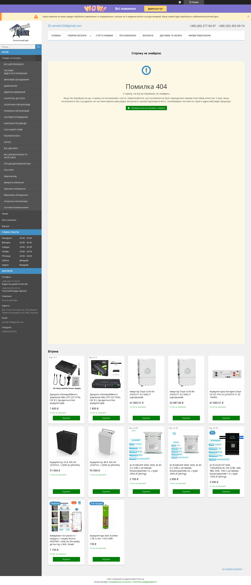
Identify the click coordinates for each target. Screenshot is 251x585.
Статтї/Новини (104, 35)
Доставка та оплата (171, 35)
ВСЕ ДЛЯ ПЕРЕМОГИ (14, 64)
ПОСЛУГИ (8, 169)
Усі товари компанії (232, 568)
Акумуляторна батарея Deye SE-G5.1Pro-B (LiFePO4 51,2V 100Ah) (225, 394)
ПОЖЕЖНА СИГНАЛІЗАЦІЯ (16, 110)
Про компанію (9, 219)
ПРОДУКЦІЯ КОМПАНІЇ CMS (17, 163)
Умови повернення (199, 35)
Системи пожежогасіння (16, 207)
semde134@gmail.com (13, 322)
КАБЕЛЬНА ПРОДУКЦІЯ (15, 123)
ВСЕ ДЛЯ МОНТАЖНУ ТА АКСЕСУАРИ (15, 156)
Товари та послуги (11, 58)
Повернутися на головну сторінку (148, 107)
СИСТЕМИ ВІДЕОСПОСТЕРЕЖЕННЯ (15, 72)
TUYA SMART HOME (13, 129)
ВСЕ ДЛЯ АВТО (11, 148)
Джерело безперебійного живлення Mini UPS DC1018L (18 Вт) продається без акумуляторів (65, 399)
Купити (66, 418)
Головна (56, 35)
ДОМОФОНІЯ (10, 85)
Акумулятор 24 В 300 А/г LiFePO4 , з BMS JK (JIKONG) (65, 463)
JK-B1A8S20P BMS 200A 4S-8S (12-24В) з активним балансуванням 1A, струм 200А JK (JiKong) (146, 469)
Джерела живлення (14, 182)
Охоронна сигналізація (15, 201)
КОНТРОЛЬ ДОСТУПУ (14, 98)
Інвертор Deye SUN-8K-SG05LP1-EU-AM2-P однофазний (182, 394)
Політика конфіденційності (145, 582)
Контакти (148, 35)
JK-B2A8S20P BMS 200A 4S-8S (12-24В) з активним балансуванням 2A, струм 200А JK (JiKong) (186, 469)
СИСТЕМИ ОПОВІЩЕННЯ (16, 117)
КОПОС (7, 142)
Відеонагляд (10, 176)
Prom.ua (140, 579)
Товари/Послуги (76, 35)
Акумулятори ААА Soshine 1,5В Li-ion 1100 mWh (104, 537)
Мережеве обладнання (16, 194)
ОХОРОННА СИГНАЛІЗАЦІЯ (17, 104)
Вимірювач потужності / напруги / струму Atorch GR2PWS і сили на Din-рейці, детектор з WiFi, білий (65, 540)
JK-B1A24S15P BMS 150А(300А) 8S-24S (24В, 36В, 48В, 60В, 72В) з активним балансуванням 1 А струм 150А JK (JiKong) (225, 471)
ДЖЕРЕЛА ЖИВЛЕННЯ (14, 92)
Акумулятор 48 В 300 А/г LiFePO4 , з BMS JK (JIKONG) (105, 463)
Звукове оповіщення (14, 188)
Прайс (5, 213)
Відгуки (5, 226)
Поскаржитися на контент (120, 582)
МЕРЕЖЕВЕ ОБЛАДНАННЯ (16, 79)
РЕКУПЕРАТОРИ (12, 135)
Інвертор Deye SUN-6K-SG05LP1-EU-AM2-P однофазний (142, 394)
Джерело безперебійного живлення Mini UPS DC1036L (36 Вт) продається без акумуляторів (105, 399)
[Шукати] (38, 46)
